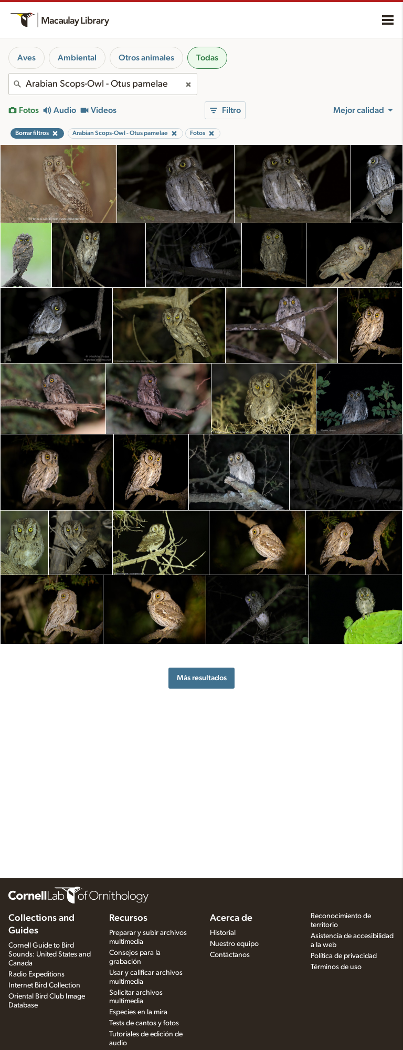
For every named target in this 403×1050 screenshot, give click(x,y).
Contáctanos (230, 955)
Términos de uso (336, 967)
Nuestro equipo (234, 944)
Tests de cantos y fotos (144, 1023)
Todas (207, 58)
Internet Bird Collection (44, 985)
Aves (26, 58)
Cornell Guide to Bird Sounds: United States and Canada (49, 954)
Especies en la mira (138, 1012)
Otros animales (146, 58)
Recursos (128, 918)
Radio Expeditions (36, 974)
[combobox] (103, 84)
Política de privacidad (344, 956)
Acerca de (231, 918)
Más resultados (202, 678)
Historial (223, 933)
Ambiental (77, 58)
